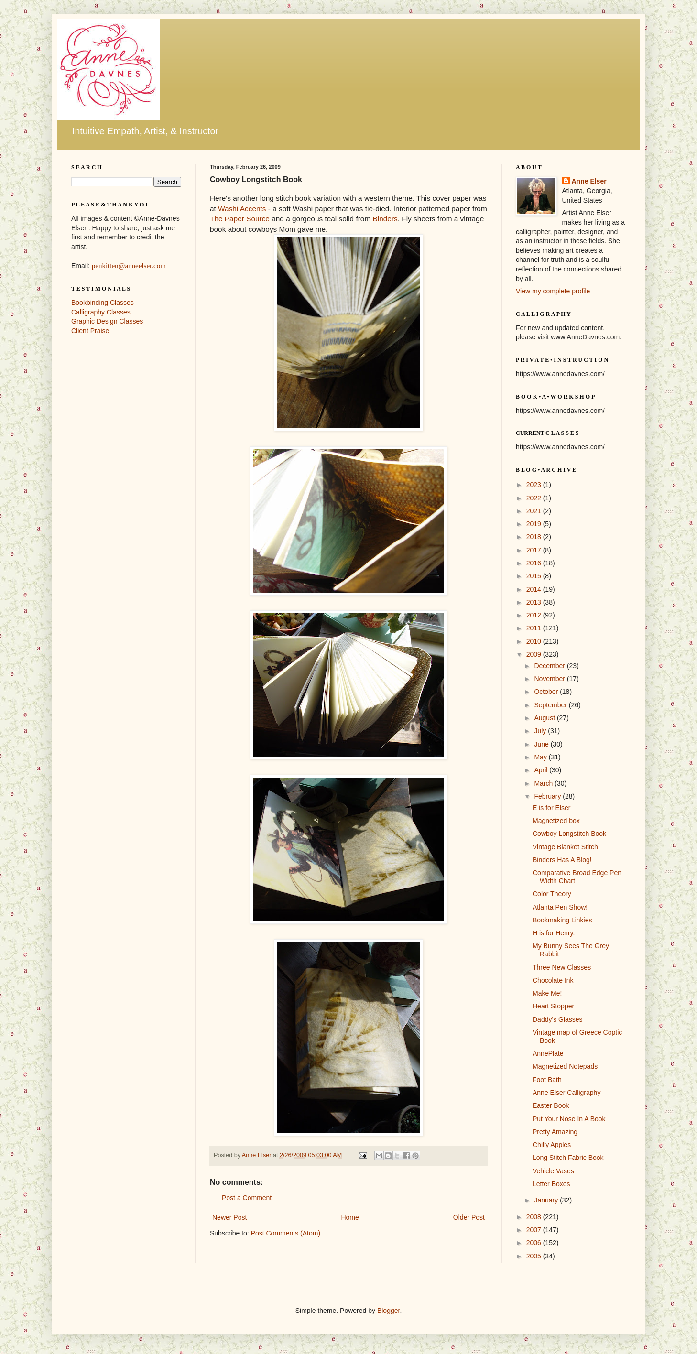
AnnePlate (548, 1053)
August (545, 718)
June (542, 744)
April (541, 770)
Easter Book (551, 1105)
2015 (534, 576)
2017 (534, 550)
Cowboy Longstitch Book (569, 833)
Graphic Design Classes (107, 321)
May (541, 757)
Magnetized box (556, 820)
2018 (534, 537)
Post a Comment (247, 1198)
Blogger (388, 1310)
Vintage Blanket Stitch (565, 847)
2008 (534, 1217)
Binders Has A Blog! (562, 860)
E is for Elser (551, 808)
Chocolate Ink (553, 980)
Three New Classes (562, 967)
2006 (534, 1242)
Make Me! (547, 993)
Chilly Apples (552, 1144)
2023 (534, 484)
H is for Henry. (554, 933)
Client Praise (90, 331)
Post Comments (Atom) (285, 1233)
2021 (534, 511)
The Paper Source (240, 219)
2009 (534, 654)
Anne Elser (589, 181)
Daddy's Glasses (558, 1019)
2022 (534, 498)
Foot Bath (547, 1079)
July (541, 731)
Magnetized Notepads (565, 1066)
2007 (534, 1230)
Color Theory (552, 894)
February (548, 796)
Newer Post (229, 1217)
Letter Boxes (551, 1184)
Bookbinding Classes (102, 302)
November (550, 678)
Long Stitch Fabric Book (568, 1157)
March (544, 783)
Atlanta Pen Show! (560, 907)
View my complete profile (553, 291)
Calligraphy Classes (101, 312)
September (551, 705)
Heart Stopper (553, 1006)
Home (350, 1217)
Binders (385, 219)
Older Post (469, 1217)
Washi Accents (241, 209)
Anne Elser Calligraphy (566, 1092)
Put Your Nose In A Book (569, 1119)
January (547, 1200)
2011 (534, 628)
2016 (534, 563)
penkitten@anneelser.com (129, 266)
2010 (534, 641)
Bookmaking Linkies (562, 920)
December (550, 666)
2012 (534, 615)
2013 (534, 602)
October (547, 691)
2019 (534, 524)
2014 (534, 589)
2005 (534, 1256)
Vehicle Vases (553, 1171)
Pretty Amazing (555, 1132)
